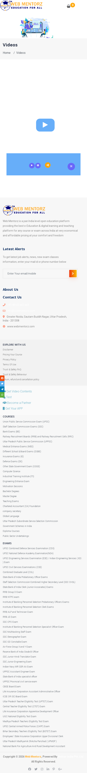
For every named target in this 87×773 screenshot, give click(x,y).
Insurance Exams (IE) (13, 456)
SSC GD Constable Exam (15, 642)
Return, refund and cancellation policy (21, 379)
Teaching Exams (11, 501)
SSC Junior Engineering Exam (17, 661)
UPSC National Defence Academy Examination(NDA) (28, 553)
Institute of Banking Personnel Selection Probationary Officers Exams (36, 602)
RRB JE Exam (9, 617)
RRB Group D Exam (12, 592)
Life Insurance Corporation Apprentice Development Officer (31, 711)
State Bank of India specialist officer (20, 676)
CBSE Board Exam (12, 686)
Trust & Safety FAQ (12, 369)
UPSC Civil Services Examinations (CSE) (22, 567)
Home (7, 53)
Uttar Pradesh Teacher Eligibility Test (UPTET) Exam (28, 701)
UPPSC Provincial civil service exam (20, 681)
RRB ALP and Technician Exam (18, 612)
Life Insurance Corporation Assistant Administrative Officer (31, 691)
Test (7, 397)
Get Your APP (13, 408)
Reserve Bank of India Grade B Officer (21, 651)
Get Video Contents (17, 391)
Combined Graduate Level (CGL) (18, 572)
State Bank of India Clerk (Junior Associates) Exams (28, 587)
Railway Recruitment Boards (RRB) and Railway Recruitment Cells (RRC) (38, 436)
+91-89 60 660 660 (18, 304)
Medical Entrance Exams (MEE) (18, 446)
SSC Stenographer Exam (14, 637)
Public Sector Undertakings (16, 536)
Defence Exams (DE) (12, 461)
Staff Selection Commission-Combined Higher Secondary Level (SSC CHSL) (39, 582)
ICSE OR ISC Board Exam (15, 696)
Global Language (11, 516)
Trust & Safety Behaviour (15, 374)
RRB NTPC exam (11, 597)
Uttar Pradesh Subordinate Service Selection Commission (30, 521)
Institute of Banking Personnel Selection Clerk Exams (28, 607)
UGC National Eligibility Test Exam (19, 716)
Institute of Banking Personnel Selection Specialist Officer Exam (33, 627)
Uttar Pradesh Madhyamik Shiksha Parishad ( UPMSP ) (30, 741)
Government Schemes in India (17, 526)
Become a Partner (17, 403)
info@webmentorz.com (21, 310)
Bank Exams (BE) (11, 431)
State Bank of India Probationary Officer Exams (25, 577)
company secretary (12, 511)
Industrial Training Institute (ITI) (18, 476)
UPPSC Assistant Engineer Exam (19, 671)
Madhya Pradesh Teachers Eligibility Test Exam (26, 721)
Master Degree (9, 496)
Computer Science (11, 471)
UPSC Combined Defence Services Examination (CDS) (28, 548)
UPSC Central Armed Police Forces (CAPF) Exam (26, 726)
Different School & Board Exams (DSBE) (22, 451)
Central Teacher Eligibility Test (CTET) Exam (24, 706)
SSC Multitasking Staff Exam (17, 632)
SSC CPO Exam (10, 622)
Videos (21, 53)
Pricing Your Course (12, 354)
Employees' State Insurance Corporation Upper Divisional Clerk (33, 736)
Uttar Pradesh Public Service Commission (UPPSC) (27, 441)
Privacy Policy (9, 359)
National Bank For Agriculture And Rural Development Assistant (34, 746)
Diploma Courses (11, 531)
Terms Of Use (9, 364)
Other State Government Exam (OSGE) (21, 466)
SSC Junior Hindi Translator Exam (19, 656)
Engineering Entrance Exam (16, 481)
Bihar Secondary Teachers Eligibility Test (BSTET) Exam (30, 731)
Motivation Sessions (13, 486)
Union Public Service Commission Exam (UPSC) (26, 421)
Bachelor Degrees (11, 491)
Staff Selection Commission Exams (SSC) (23, 426)
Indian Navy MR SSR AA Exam (18, 666)
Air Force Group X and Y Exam (17, 647)
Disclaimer (8, 349)
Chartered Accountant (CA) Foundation (22, 506)
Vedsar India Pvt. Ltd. (71, 756)
